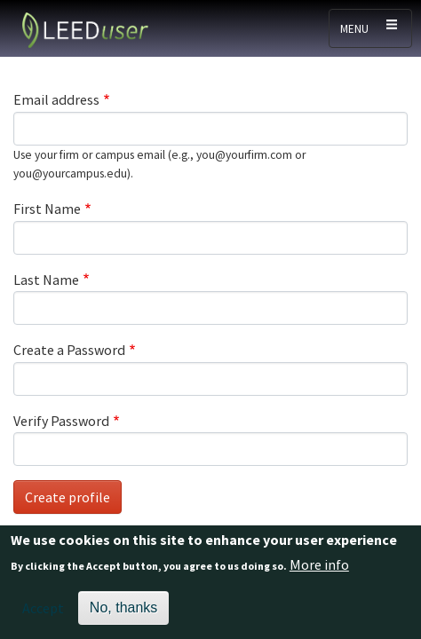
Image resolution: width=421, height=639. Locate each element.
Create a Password (69, 350)
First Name (47, 208)
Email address (56, 99)
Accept (43, 611)
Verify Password (61, 421)
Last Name (46, 279)
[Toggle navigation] (370, 28)
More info (319, 568)
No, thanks (123, 611)
